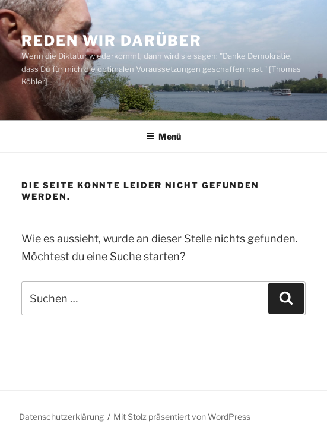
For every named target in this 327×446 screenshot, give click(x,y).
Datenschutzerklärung (61, 417)
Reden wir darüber (111, 40)
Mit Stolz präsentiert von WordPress (181, 417)
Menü (163, 136)
